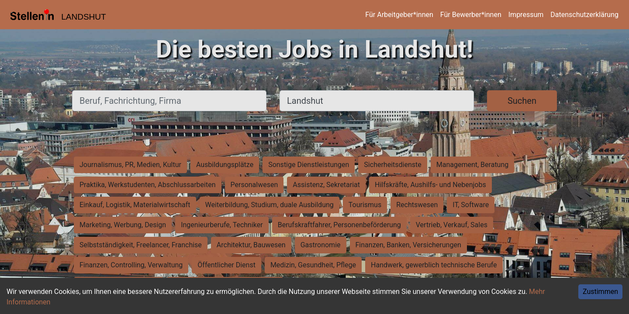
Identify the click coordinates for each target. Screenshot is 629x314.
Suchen (522, 101)
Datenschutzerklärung (584, 14)
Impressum (526, 14)
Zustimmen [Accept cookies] (600, 291)
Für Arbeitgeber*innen (399, 14)
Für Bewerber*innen (470, 14)
